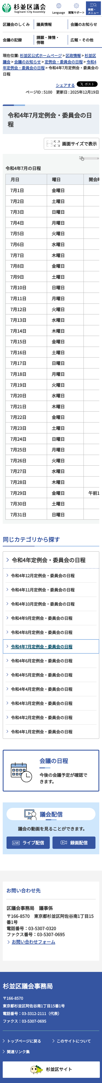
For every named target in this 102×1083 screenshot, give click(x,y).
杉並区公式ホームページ (41, 55)
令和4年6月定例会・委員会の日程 (41, 661)
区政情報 (73, 55)
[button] (59, 8)
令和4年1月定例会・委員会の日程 (41, 731)
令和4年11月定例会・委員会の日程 (43, 590)
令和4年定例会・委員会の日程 (48, 560)
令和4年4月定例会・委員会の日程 (41, 689)
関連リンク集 (18, 1051)
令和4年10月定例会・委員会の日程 (43, 604)
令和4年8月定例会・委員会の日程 (41, 632)
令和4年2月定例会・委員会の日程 (41, 717)
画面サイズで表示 (79, 143)
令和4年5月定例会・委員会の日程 (41, 675)
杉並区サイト (59, 1069)
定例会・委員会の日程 (64, 61)
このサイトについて (74, 1041)
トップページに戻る (24, 1041)
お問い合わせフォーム (33, 941)
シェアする (65, 85)
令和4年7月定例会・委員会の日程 (41, 646)
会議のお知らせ (27, 61)
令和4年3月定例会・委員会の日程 (41, 703)
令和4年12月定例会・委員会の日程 (43, 575)
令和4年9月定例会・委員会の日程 (41, 618)
